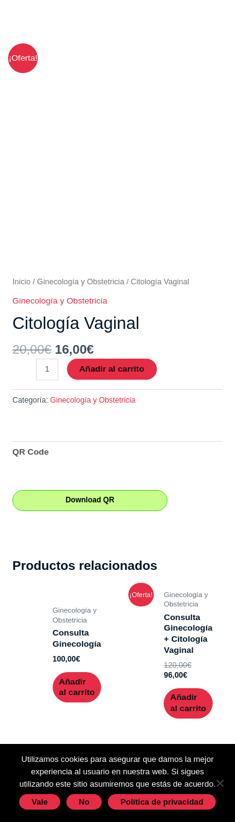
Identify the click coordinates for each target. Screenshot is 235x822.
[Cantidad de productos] (47, 369)
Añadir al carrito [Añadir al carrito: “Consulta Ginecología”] (77, 687)
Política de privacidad (161, 802)
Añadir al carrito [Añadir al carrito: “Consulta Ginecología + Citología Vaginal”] (188, 703)
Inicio (21, 282)
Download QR (90, 500)
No (84, 802)
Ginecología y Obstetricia (81, 282)
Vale (40, 802)
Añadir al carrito (111, 369)
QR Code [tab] (30, 452)
